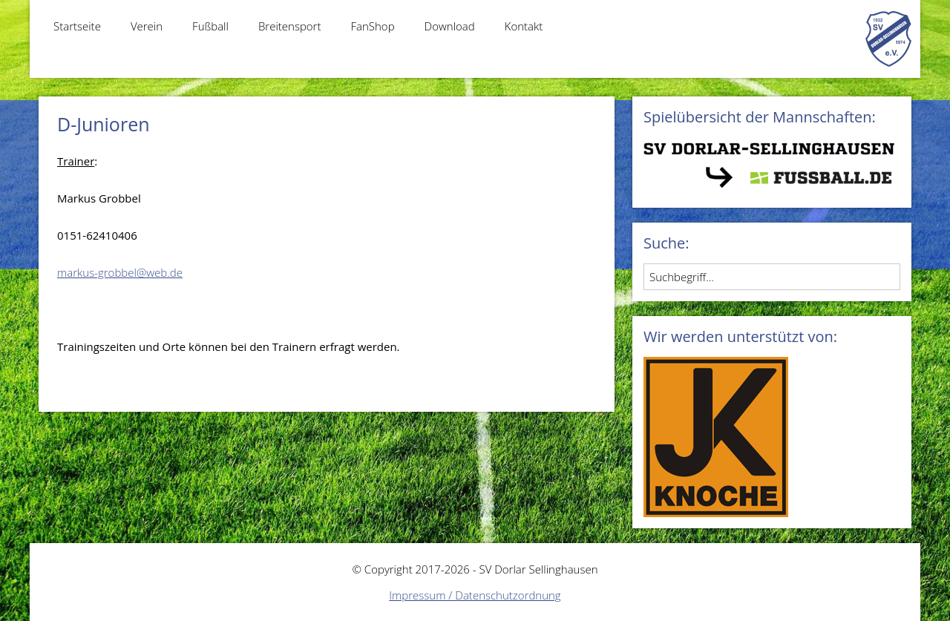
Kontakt (524, 26)
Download (450, 26)
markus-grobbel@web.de (120, 272)
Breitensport (289, 26)
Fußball (210, 26)
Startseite (77, 26)
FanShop (372, 26)
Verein (147, 26)
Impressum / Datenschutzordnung (474, 595)
